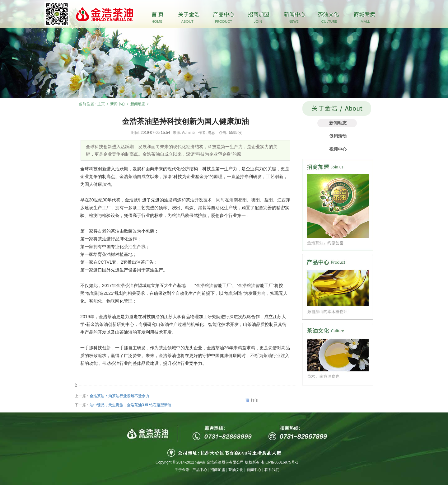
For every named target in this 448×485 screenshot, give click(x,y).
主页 (101, 104)
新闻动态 (137, 104)
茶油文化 (235, 470)
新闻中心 (117, 104)
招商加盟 (217, 470)
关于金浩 (182, 470)
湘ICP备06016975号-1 (279, 462)
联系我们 (271, 470)
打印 (254, 400)
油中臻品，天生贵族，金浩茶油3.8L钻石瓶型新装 (130, 405)
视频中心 (338, 149)
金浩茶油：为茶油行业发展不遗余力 (119, 396)
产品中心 (199, 470)
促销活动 (338, 136)
